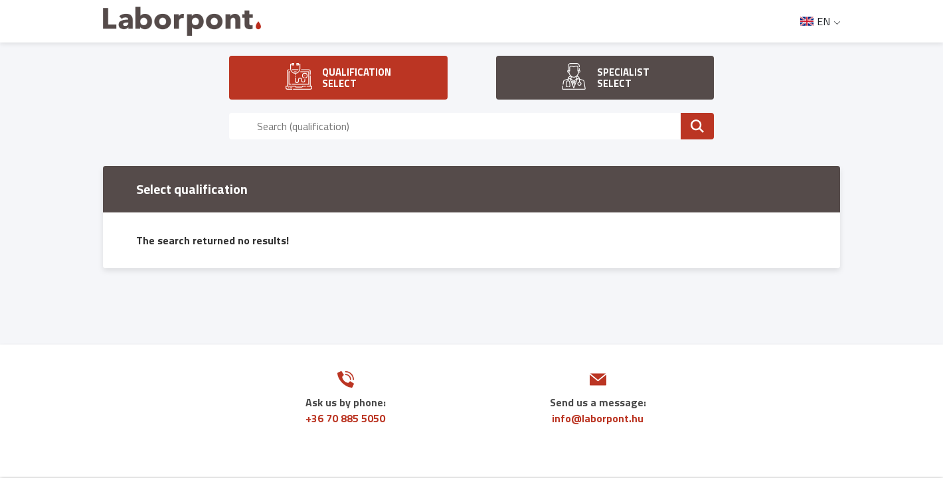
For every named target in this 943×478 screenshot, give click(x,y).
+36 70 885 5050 (345, 418)
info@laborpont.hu (597, 418)
